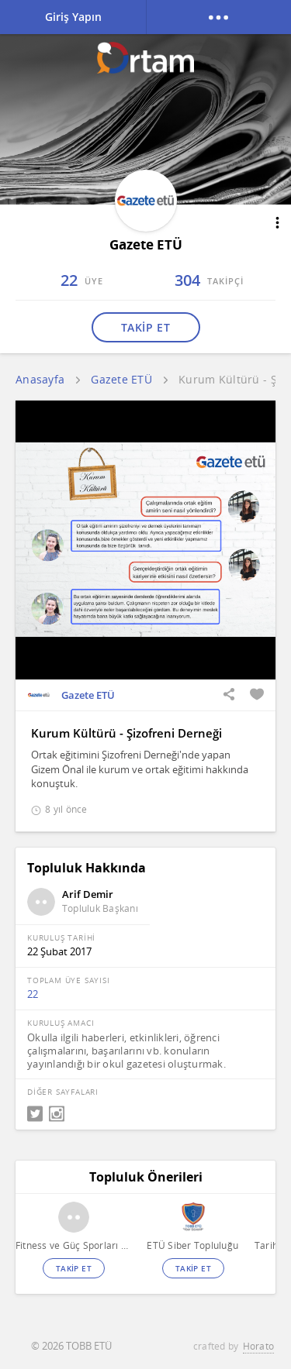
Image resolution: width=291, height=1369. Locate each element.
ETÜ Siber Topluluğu (192, 1245)
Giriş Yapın (73, 16)
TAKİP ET (145, 327)
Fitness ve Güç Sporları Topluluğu (73, 1245)
